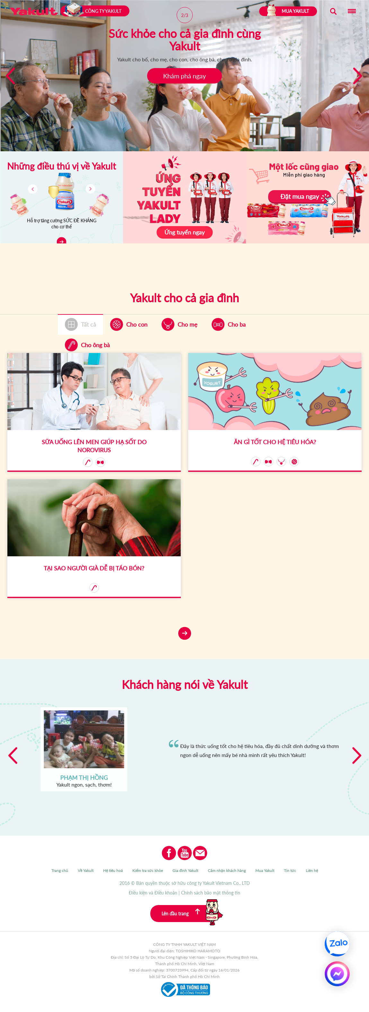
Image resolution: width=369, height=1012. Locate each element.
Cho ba (237, 324)
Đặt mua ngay (299, 196)
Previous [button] (12, 755)
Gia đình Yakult (185, 870)
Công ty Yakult (92, 10)
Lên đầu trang (190, 913)
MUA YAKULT (288, 11)
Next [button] (357, 755)
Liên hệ (312, 870)
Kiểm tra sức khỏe (147, 870)
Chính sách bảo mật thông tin (210, 892)
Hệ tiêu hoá (113, 870)
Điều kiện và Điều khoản (153, 892)
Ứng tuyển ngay (184, 232)
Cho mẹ (188, 324)
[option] (184, 750)
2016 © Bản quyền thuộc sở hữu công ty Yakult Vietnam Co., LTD (184, 883)
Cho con (136, 324)
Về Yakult (85, 870)
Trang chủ (59, 870)
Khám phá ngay (184, 76)
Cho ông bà (95, 344)
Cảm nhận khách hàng (227, 870)
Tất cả (88, 324)
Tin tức (290, 870)
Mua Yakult (264, 870)
